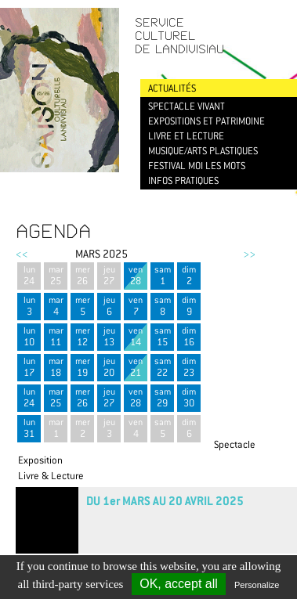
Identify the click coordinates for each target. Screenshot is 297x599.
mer (82, 275)
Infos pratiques (183, 180)
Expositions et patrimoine (206, 121)
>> (249, 254)
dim (189, 275)
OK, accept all (178, 583)
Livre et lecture (186, 136)
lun (29, 275)
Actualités (172, 88)
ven (135, 275)
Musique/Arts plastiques (203, 151)
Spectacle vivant (186, 106)
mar (55, 275)
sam (162, 275)
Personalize (256, 585)
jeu (109, 275)
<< (22, 254)
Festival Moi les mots (196, 165)
